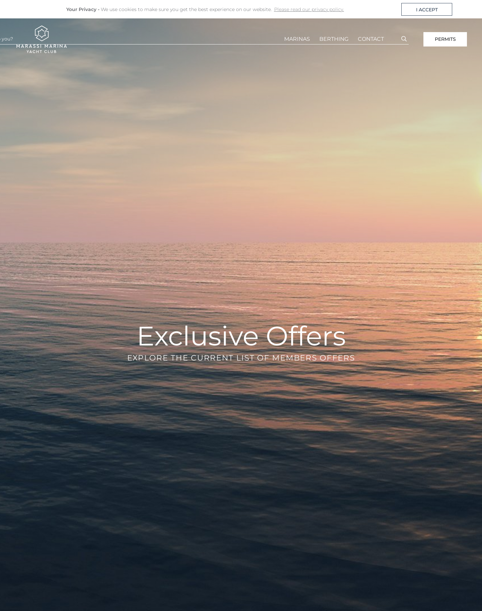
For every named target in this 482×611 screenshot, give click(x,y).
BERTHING (333, 39)
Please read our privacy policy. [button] (309, 9)
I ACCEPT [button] (427, 10)
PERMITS (445, 39)
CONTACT (371, 39)
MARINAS (297, 39)
